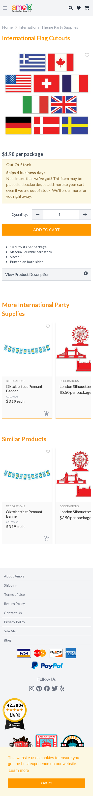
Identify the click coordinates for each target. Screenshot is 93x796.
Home (7, 27)
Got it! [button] (46, 783)
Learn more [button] (19, 770)
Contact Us (13, 613)
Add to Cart (46, 229)
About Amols (14, 576)
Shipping (10, 585)
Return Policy (14, 603)
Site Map (11, 631)
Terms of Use (14, 594)
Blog (7, 640)
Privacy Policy (14, 622)
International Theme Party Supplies (48, 27)
